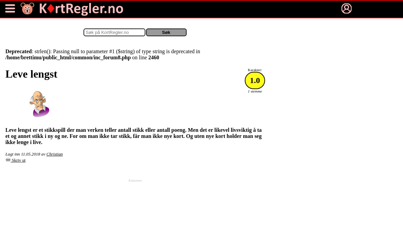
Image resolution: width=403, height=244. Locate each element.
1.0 (255, 80)
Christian (54, 154)
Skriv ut (15, 160)
